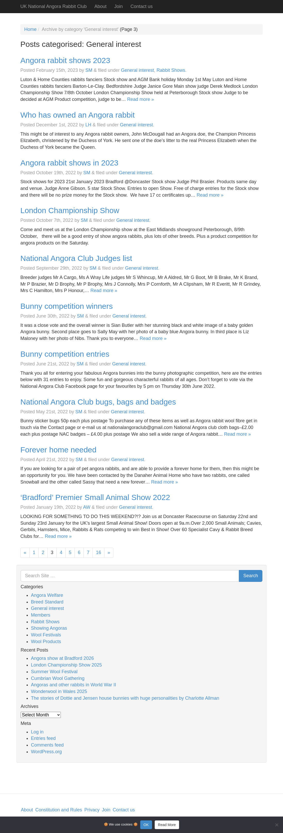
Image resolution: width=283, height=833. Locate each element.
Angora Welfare (47, 595)
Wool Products (46, 641)
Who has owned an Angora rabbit (77, 115)
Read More (167, 825)
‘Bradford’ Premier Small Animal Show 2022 (95, 497)
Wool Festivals (46, 634)
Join (118, 6)
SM (88, 70)
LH (88, 124)
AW (86, 507)
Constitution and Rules (58, 809)
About (100, 6)
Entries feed (43, 738)
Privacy (91, 809)
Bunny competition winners (66, 306)
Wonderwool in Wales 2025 (59, 691)
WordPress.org (46, 751)
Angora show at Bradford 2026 (62, 658)
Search (250, 575)
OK (146, 825)
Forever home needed (58, 449)
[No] (276, 824)
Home (30, 29)
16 (98, 552)
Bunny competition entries (64, 354)
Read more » (140, 99)
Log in (37, 731)
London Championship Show (69, 210)
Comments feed (47, 745)
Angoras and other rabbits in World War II (73, 684)
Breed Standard (47, 601)
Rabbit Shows (170, 70)
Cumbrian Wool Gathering (58, 678)
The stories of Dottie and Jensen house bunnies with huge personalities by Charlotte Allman (125, 698)
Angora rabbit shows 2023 (65, 60)
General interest (137, 70)
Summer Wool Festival (54, 671)
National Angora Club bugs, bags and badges (98, 402)
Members (40, 615)
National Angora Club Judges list (76, 258)
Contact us (141, 6)
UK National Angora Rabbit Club (53, 6)
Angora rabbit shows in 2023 (69, 163)
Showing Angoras (49, 628)
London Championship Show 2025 (66, 665)
